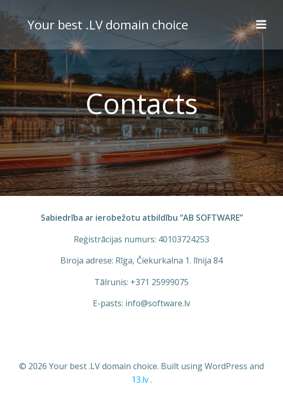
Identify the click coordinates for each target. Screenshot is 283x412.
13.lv (139, 379)
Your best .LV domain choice (107, 24)
